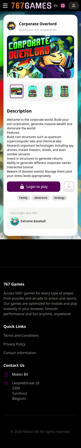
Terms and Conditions (21, 335)
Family (23, 198)
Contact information (19, 352)
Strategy (59, 198)
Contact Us (14, 365)
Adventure (40, 198)
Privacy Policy (14, 344)
